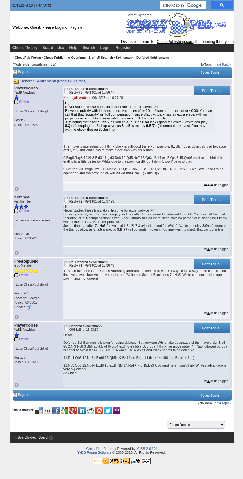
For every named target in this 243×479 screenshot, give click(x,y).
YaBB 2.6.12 (146, 449)
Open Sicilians (145, 31)
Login (59, 27)
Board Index (53, 47)
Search (89, 47)
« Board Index (25, 437)
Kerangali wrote (75, 98)
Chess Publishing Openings (65, 57)
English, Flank (145, 26)
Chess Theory (24, 47)
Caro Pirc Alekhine (149, 20)
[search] (182, 5)
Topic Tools (210, 72)
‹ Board (42, 437)
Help (73, 47)
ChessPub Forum (28, 57)
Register (77, 27)
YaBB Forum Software (94, 452)
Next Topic (221, 64)
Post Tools (210, 91)
